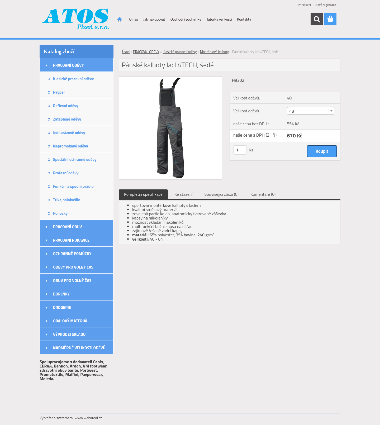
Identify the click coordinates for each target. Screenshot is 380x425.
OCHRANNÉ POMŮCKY (72, 254)
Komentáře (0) (263, 194)
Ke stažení (183, 194)
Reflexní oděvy (65, 106)
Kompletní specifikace (143, 194)
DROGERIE (62, 307)
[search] (317, 19)
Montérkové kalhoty (214, 51)
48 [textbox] (291, 111)
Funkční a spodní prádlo (73, 186)
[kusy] (239, 150)
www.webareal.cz (88, 418)
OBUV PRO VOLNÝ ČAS (72, 281)
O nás (133, 19)
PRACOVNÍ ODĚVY (68, 65)
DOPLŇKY (61, 294)
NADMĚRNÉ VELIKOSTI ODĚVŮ (79, 348)
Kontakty (244, 19)
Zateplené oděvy (67, 119)
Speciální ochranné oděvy (74, 159)
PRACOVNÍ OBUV (67, 227)
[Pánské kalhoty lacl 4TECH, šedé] (170, 79)
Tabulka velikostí (219, 19)
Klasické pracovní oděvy (73, 79)
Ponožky (60, 213)
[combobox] (310, 110)
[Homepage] (119, 19)
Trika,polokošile (66, 200)
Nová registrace (325, 4)
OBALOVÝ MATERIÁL (70, 321)
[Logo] (76, 19)
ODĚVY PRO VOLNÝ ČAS (73, 267)
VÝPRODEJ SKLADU (69, 334)
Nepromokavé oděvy (70, 146)
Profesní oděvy (66, 173)
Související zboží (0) (222, 194)
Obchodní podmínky (185, 19)
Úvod (126, 51)
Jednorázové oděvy (69, 133)
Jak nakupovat (154, 19)
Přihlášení (304, 4)
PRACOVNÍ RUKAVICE (71, 240)
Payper (59, 92)
